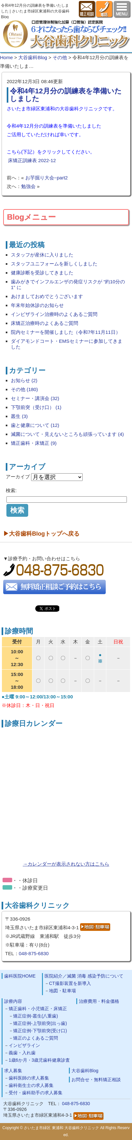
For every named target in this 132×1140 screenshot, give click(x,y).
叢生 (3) (19, 416)
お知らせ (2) (24, 380)
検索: (11, 490)
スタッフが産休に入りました (42, 254)
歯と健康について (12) (35, 425)
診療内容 (13, 1001)
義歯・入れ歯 (22, 1052)
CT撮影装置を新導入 (70, 983)
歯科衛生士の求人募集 (31, 1085)
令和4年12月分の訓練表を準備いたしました (66, 95)
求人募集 (13, 1070)
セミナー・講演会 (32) (35, 398)
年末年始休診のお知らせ (37, 305)
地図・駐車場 (62, 990)
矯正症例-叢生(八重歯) (35, 1015)
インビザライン (24, 1045)
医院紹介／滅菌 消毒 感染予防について (84, 976)
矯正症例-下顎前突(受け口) (40, 1030)
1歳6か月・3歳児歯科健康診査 (39, 1060)
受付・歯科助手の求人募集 (35, 1092)
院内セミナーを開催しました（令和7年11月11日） (65, 332)
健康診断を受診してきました (42, 272)
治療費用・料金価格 (99, 1001)
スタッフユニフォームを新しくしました (54, 263)
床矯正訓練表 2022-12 (32, 160)
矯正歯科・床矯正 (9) (34, 443)
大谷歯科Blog (84, 1070)
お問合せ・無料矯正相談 (96, 1079)
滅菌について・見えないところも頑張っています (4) (67, 434)
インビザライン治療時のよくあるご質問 (54, 314)
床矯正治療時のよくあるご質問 (44, 323)
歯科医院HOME (20, 976)
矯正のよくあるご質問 (35, 1038)
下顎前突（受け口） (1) (36, 407)
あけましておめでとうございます (47, 296)
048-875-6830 (34, 953)
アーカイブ (18, 476)
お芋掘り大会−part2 (46, 177)
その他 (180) (24, 389)
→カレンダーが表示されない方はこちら (66, 864)
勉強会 (28, 186)
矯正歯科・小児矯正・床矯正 (38, 1008)
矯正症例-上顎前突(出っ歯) (40, 1023)
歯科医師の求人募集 (29, 1078)
